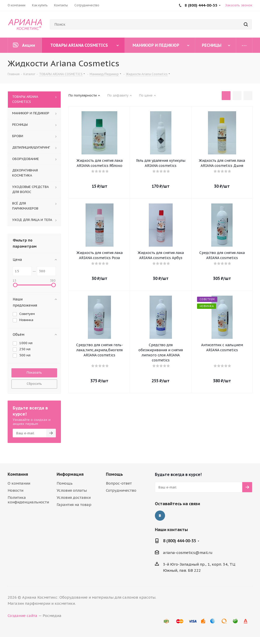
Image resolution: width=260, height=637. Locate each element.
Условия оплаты (72, 490)
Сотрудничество (121, 490)
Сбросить (34, 383)
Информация (70, 474)
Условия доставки (74, 497)
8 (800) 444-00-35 (179, 540)
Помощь (65, 483)
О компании (19, 483)
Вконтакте (160, 516)
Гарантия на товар (74, 504)
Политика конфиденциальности (28, 499)
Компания (18, 474)
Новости (15, 490)
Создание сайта (22, 615)
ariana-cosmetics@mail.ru (188, 552)
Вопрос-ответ (119, 483)
